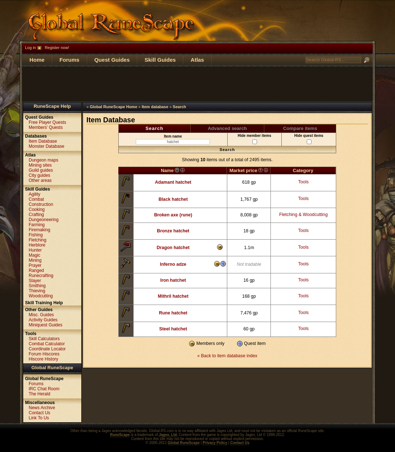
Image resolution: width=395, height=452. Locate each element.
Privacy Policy (215, 443)
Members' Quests (46, 127)
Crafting (36, 214)
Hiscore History (43, 359)
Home (37, 60)
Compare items (300, 128)
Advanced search (227, 128)
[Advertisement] (197, 84)
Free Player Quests (47, 122)
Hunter (35, 250)
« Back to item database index (227, 355)
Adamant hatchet (173, 182)
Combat (36, 199)
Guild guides (41, 170)
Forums (70, 60)
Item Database (43, 141)
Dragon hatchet (173, 247)
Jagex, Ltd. (168, 435)
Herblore (37, 245)
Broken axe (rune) (173, 214)
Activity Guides (43, 319)
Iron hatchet (173, 280)
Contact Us (39, 412)
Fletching (37, 240)
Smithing (37, 285)
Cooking (37, 209)
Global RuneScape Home (113, 107)
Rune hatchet (173, 312)
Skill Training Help (44, 302)
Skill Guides (160, 60)
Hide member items (254, 139)
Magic (34, 255)
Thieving (37, 290)
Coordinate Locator (47, 348)
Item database (155, 107)
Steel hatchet (173, 328)
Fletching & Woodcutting (303, 214)
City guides (39, 175)
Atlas (197, 60)
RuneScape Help (52, 106)
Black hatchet (173, 199)
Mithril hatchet (173, 296)
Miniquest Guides (45, 324)
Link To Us (39, 417)
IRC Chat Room (44, 388)
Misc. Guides (41, 314)
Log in (30, 47)
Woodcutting (41, 295)
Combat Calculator (47, 343)
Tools (303, 181)
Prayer (35, 265)
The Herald (39, 393)
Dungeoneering (43, 219)
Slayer (35, 280)
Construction (41, 204)
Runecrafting (41, 275)
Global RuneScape (52, 367)
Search (179, 107)
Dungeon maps (43, 160)
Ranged (36, 270)
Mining (35, 260)
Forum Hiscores (44, 354)
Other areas (40, 180)
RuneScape (120, 435)
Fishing (36, 234)
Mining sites (40, 165)
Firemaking (39, 229)
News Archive (42, 407)
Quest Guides (112, 60)
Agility (34, 194)
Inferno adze (173, 264)
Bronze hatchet (173, 230)
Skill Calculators (44, 338)
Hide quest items (308, 139)
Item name (173, 139)
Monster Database (46, 146)
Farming (37, 224)
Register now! (57, 47)
